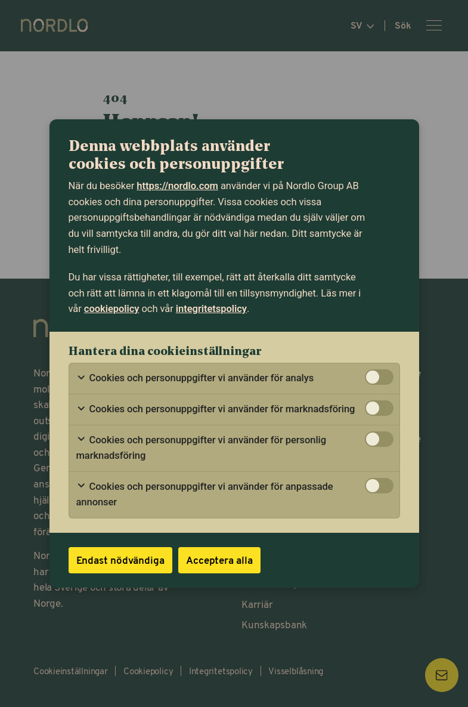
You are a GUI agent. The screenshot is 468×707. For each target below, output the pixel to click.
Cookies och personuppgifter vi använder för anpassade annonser (204, 494)
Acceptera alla (219, 559)
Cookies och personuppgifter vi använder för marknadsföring (215, 409)
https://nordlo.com (177, 186)
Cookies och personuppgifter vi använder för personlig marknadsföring (201, 448)
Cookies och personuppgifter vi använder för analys (195, 378)
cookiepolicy (112, 308)
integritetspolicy (211, 308)
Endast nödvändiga (120, 559)
